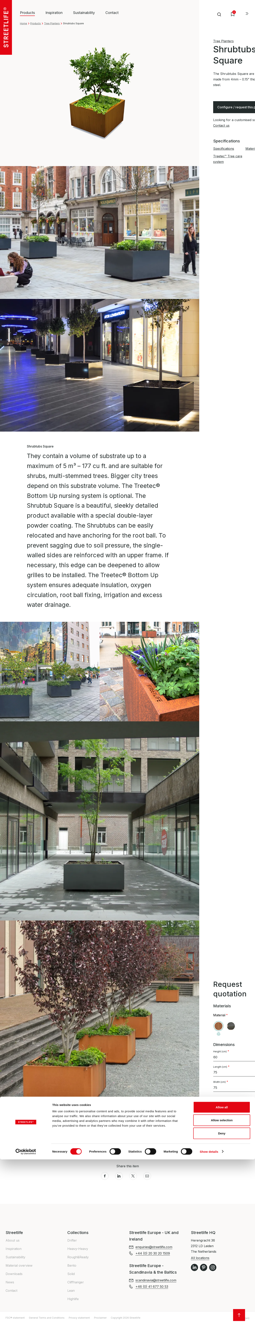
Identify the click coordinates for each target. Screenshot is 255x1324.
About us (13, 1240)
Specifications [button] (38, 1125)
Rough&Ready (78, 1257)
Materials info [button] (38, 1134)
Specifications (223, 149)
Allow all (222, 1271)
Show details (209, 1316)
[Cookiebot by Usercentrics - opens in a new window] (25, 1316)
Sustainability (84, 13)
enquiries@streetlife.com (153, 1247)
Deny (222, 1298)
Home (23, 23)
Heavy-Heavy (77, 1249)
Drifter (72, 1240)
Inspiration (54, 13)
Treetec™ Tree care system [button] (48, 1143)
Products (35, 23)
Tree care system (233, 1110)
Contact (112, 13)
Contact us (221, 125)
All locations (200, 1258)
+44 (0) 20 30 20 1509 (230, 1143)
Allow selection (221, 1285)
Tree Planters (52, 23)
